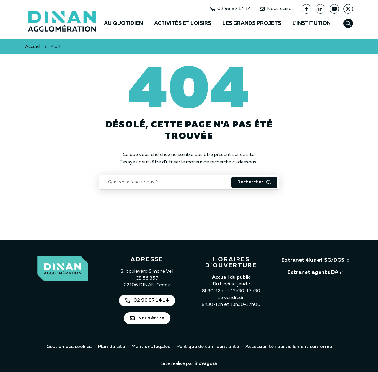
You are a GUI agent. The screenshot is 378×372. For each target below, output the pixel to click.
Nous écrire (275, 9)
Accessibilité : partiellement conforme (288, 347)
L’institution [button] (311, 23)
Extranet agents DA (315, 272)
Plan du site (111, 347)
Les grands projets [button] (251, 23)
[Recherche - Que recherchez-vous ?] (165, 182)
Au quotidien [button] (123, 23)
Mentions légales (150, 347)
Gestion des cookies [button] (69, 347)
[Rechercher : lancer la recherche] (254, 182)
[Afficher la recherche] (348, 23)
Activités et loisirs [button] (182, 23)
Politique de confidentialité (208, 347)
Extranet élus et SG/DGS (315, 259)
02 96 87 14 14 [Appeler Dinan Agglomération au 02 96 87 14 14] (230, 9)
